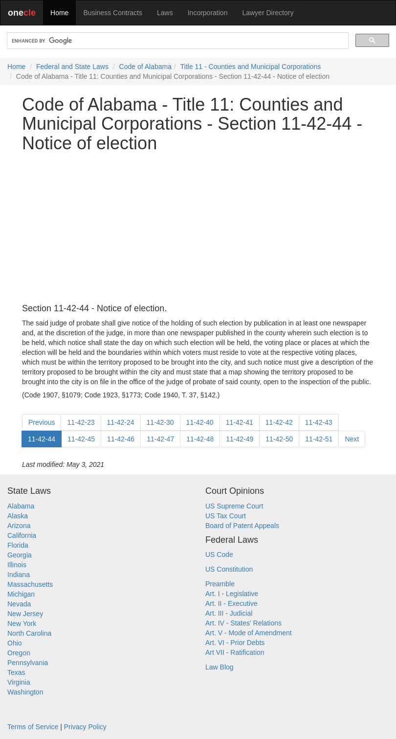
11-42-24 (120, 422)
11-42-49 (239, 439)
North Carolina (29, 633)
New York (21, 623)
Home (59, 13)
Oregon (18, 653)
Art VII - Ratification (234, 652)
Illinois (16, 565)
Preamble (220, 584)
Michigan (21, 594)
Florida (17, 545)
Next (352, 439)
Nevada (19, 604)
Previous (41, 422)
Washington (25, 692)
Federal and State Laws (72, 66)
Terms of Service (32, 727)
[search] (177, 40)
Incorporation (208, 13)
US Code (219, 554)
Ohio (14, 643)
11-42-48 (200, 439)
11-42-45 (81, 439)
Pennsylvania (27, 663)
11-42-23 (80, 422)
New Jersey (25, 614)
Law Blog (219, 667)
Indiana (18, 574)
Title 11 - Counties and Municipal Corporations (250, 66)
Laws (165, 13)
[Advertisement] (198, 228)
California (21, 535)
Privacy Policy (85, 727)
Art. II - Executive (231, 603)
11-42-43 (318, 422)
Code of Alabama (145, 66)
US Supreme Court (234, 506)
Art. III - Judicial (228, 613)
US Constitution (229, 569)
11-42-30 (160, 422)
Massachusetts (30, 584)
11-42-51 (318, 439)
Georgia (19, 555)
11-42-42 (279, 422)
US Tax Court (225, 516)
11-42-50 (279, 439)
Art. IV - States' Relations (243, 623)
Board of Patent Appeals (242, 526)
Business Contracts (112, 13)
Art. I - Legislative (231, 594)
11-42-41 (239, 422)
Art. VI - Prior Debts (234, 643)
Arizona (18, 526)
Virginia (18, 682)
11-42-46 (120, 439)
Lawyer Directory (267, 13)
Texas (16, 672)
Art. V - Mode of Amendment (248, 633)
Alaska (17, 516)
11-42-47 (160, 439)
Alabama (20, 506)
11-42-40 (200, 422)
